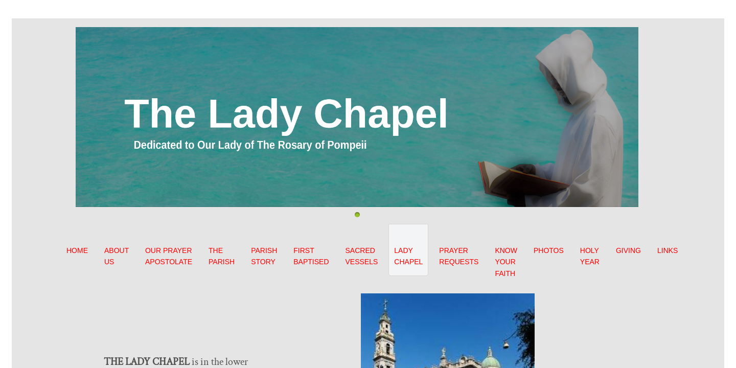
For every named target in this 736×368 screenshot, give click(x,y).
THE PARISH (222, 256)
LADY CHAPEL (408, 256)
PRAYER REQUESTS (458, 256)
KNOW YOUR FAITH (506, 262)
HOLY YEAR (590, 256)
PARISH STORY (264, 256)
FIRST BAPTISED (311, 256)
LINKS (667, 250)
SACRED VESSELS (362, 256)
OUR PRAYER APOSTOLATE (168, 256)
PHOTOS (549, 250)
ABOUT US (116, 256)
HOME (77, 250)
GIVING (628, 250)
